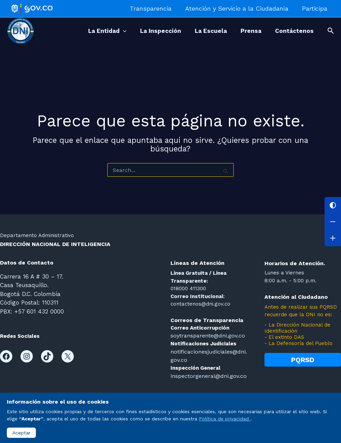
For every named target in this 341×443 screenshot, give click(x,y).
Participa (315, 8)
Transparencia (154, 8)
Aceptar (21, 432)
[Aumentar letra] (333, 238)
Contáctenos (292, 30)
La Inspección (148, 30)
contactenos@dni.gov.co (200, 304)
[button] (330, 31)
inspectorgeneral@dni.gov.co (206, 374)
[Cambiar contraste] (333, 205)
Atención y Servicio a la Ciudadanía (238, 8)
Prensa (245, 30)
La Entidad (92, 31)
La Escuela (202, 30)
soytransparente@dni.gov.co (206, 335)
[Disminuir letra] (333, 221)
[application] (107, 31)
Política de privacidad (224, 418)
